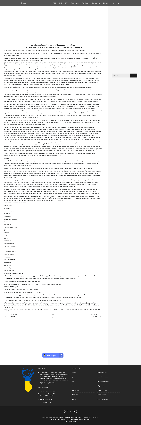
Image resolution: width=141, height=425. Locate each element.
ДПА (73, 381)
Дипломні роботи (70, 421)
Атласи (74, 372)
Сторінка (23, 315)
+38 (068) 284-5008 (45, 402)
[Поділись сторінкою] (113, 3)
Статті (74, 399)
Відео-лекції (75, 390)
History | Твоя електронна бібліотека (70, 417)
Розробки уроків (102, 390)
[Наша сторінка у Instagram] (75, 411)
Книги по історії (101, 372)
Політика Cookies (85, 419)
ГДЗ (73, 377)
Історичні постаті (102, 399)
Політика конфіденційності (72, 419)
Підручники (100, 386)
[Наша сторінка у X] (70, 411)
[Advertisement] (53, 28)
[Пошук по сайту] (118, 3)
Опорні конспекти (102, 377)
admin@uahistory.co (46, 399)
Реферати (75, 394)
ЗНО (73, 386)
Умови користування (57, 419)
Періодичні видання (103, 381)
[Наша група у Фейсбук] (66, 411)
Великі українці (101, 394)
